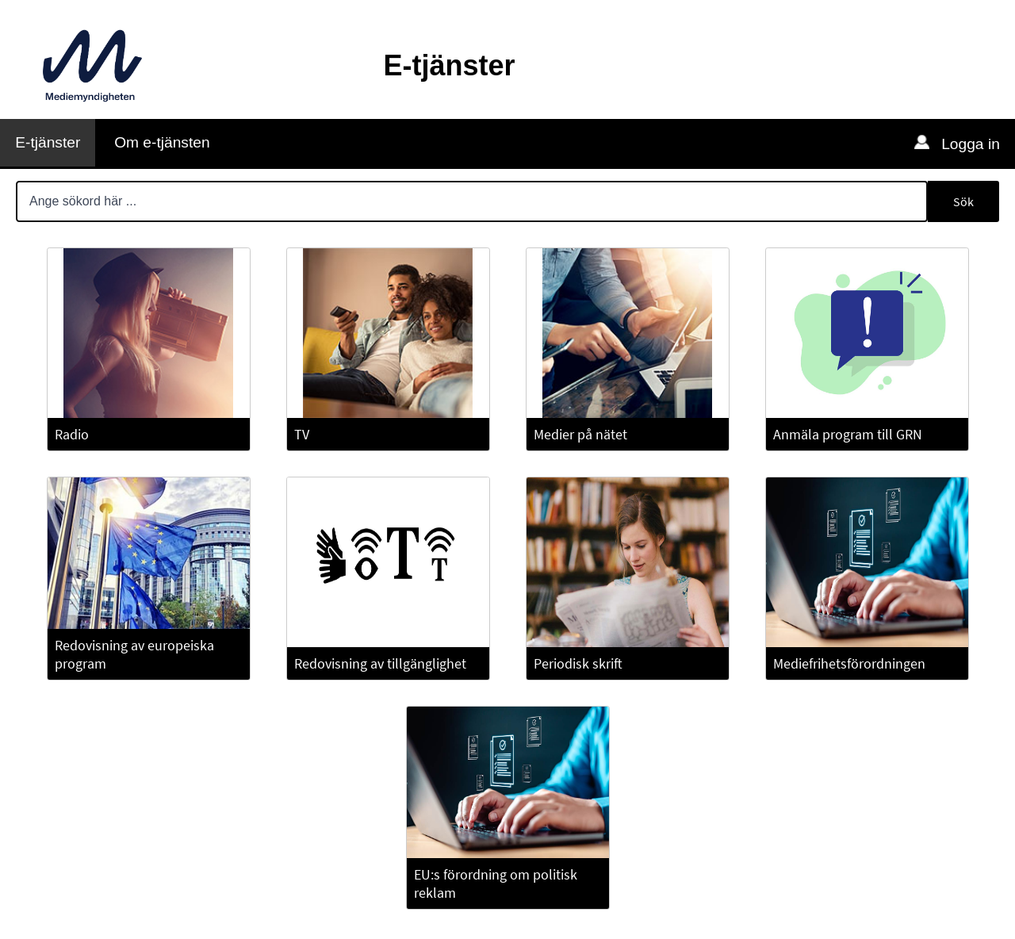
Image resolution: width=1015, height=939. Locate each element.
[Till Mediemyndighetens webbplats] (92, 66)
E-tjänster (47, 142)
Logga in (968, 144)
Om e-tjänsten (162, 142)
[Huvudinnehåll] (507, 552)
